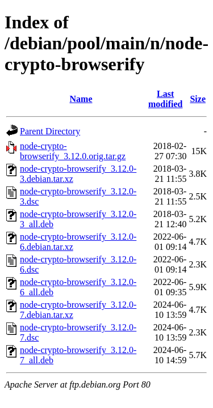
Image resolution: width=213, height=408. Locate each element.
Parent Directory (50, 131)
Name (81, 99)
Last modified (165, 99)
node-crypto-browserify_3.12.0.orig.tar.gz (73, 151)
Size (198, 99)
